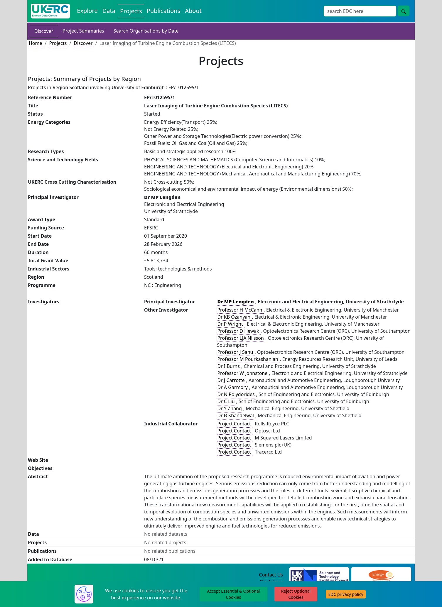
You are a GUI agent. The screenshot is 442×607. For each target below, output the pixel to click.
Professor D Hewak (238, 331)
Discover (43, 31)
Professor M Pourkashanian (248, 359)
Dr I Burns (229, 366)
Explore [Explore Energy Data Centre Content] (87, 11)
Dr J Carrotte (231, 380)
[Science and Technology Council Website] (319, 575)
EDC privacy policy (345, 594)
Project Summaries (83, 31)
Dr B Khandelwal (236, 415)
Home (35, 43)
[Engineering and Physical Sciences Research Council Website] (381, 575)
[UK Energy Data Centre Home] (50, 11)
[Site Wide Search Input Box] (360, 11)
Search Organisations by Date (146, 31)
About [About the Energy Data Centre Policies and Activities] (193, 11)
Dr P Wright (230, 324)
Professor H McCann (240, 310)
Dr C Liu (226, 401)
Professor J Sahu (235, 352)
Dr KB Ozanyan (234, 317)
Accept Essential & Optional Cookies (233, 594)
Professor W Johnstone (243, 373)
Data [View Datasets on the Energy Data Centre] (108, 11)
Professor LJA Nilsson (241, 338)
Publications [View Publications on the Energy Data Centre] (163, 11)
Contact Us (271, 575)
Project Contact (234, 423)
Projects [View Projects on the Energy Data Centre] (131, 11)
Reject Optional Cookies (296, 594)
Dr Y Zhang (230, 408)
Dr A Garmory (233, 387)
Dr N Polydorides (236, 394)
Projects (58, 43)
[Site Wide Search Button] (403, 11)
